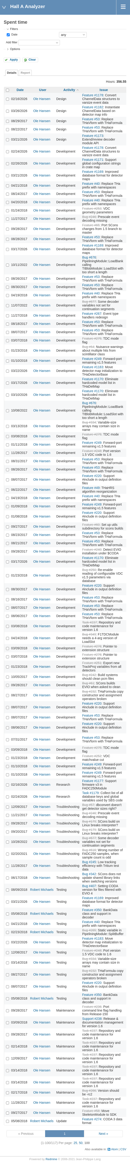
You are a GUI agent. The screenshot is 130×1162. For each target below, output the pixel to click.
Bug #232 (89, 691)
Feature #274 (91, 1119)
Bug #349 (89, 634)
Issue (104, 90)
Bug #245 (89, 862)
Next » (103, 1134)
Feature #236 (91, 1007)
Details (11, 72)
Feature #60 (91, 525)
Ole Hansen (41, 99)
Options (15, 49)
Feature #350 (91, 910)
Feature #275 (91, 338)
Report (25, 72)
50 (81, 1143)
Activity (69, 90)
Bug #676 (89, 257)
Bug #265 (89, 930)
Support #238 (92, 1019)
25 (75, 1143)
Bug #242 (89, 675)
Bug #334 (89, 422)
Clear (32, 59)
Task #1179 (90, 793)
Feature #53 (91, 119)
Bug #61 (88, 683)
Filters (14, 29)
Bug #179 (89, 821)
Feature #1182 (92, 107)
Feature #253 (91, 208)
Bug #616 (89, 850)
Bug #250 (89, 570)
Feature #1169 (92, 172)
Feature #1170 (92, 379)
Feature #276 (91, 646)
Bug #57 (88, 805)
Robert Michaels (41, 889)
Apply (14, 59)
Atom (114, 1149)
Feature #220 (91, 476)
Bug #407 (89, 886)
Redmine (51, 1159)
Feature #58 (91, 1111)
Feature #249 (91, 359)
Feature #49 (91, 488)
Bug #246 (89, 217)
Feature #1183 (92, 367)
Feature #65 (91, 225)
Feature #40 (91, 183)
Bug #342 (89, 874)
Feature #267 (91, 313)
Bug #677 (89, 301)
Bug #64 (88, 347)
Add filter (11, 42)
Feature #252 (91, 756)
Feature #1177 (92, 781)
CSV (123, 1149)
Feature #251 (91, 663)
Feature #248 (91, 451)
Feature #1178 (92, 95)
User (42, 90)
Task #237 (89, 622)
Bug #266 (89, 1090)
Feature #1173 (92, 136)
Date (13, 34)
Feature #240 (91, 549)
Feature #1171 (92, 160)
